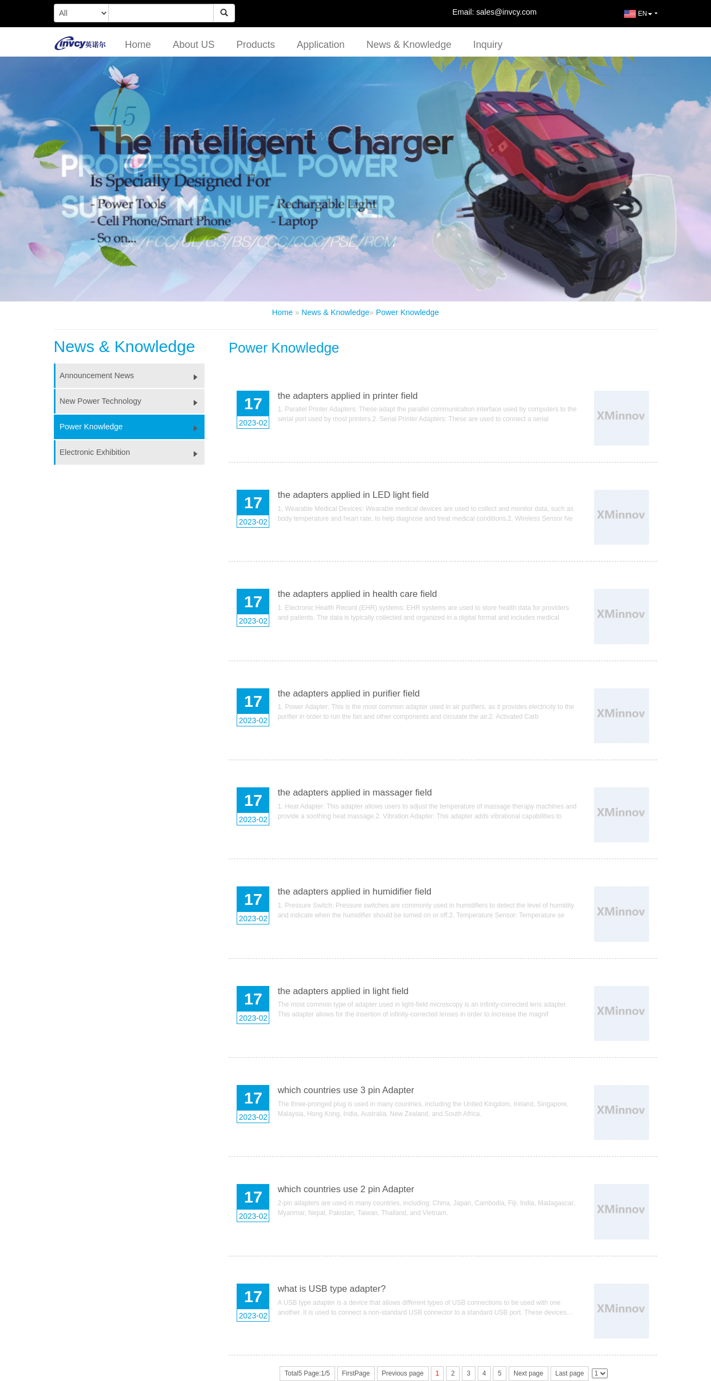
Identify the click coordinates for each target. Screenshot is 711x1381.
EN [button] (630, 18)
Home (138, 44)
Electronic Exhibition (132, 452)
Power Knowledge (407, 312)
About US (193, 44)
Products (255, 44)
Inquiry (488, 44)
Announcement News (132, 375)
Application (321, 44)
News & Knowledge (409, 44)
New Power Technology (132, 401)
